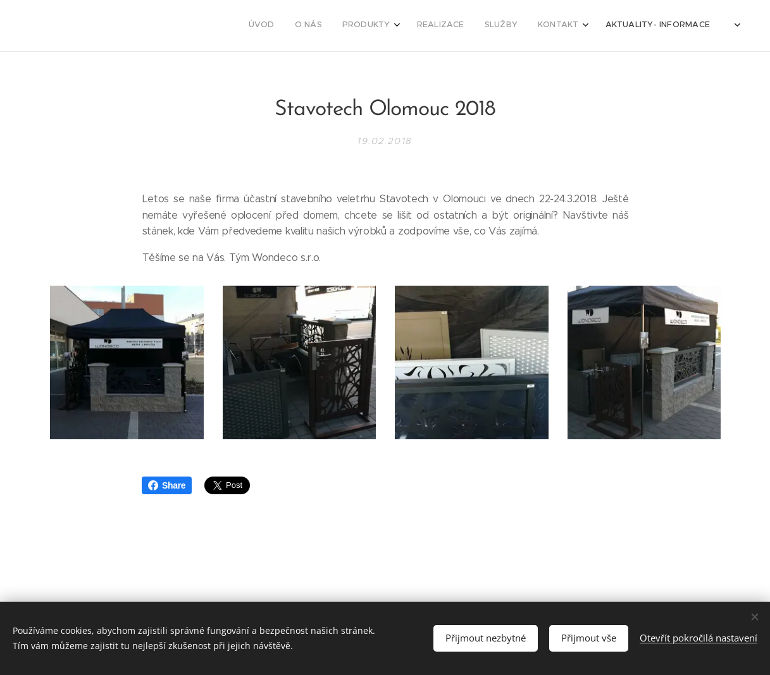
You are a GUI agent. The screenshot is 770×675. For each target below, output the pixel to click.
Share (166, 485)
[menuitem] (593, 26)
